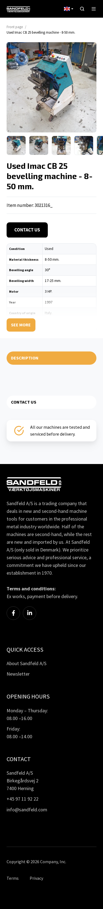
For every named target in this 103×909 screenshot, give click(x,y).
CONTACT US (23, 402)
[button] (82, 9)
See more (21, 324)
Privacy (36, 878)
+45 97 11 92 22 (22, 799)
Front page (15, 27)
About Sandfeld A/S (26, 663)
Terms (13, 878)
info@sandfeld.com (27, 809)
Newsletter (18, 674)
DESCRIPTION (24, 358)
